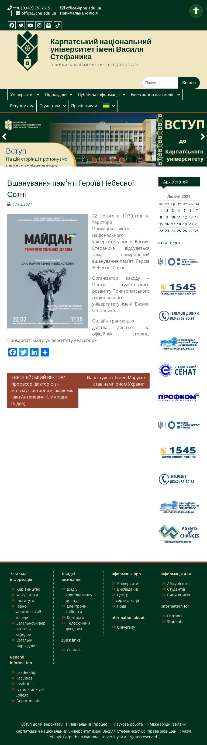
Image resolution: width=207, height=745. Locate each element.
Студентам (49, 105)
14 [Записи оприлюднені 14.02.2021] (197, 217)
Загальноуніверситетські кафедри (30, 629)
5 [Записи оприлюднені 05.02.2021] (185, 210)
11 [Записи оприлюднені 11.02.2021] (179, 217)
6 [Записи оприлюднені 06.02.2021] (191, 210)
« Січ (162, 242)
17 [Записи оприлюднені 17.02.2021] (173, 224)
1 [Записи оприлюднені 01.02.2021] (161, 210)
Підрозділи (56, 94)
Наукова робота (128, 724)
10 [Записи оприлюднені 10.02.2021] (173, 217)
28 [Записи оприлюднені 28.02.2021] (197, 230)
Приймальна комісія (79, 13)
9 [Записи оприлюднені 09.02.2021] (167, 217)
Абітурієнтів (178, 583)
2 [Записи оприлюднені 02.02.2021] (167, 210)
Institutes (24, 683)
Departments (28, 700)
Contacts (74, 649)
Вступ (16, 151)
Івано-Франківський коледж (28, 612)
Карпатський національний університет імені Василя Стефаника (101, 49)
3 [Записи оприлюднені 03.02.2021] (173, 210)
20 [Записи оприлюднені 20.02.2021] (191, 224)
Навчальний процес (88, 724)
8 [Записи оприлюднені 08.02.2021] (161, 217)
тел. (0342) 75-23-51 (32, 8)
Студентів (176, 589)
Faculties (24, 678)
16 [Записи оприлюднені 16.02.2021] (167, 224)
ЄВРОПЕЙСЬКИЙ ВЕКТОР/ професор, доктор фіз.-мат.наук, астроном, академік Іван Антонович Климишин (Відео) (42, 390)
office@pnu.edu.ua (83, 8)
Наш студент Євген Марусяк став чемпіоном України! (116, 381)
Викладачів (127, 589)
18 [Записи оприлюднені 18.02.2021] (179, 224)
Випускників (178, 594)
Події (121, 606)
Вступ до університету (42, 724)
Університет (22, 94)
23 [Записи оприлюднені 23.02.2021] (167, 230)
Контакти (75, 617)
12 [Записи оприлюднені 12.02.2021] (185, 217)
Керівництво (28, 589)
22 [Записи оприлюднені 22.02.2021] (161, 230)
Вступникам (22, 105)
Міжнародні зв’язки (168, 724)
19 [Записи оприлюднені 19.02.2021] (185, 224)
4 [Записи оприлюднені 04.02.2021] (179, 210)
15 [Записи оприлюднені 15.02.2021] (161, 224)
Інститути (25, 600)
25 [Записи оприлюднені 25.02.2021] (179, 230)
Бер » (175, 242)
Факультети (27, 594)
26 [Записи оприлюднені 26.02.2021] (185, 230)
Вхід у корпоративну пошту (79, 595)
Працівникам (84, 105)
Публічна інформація (99, 94)
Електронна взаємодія (152, 94)
